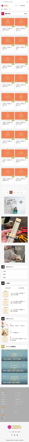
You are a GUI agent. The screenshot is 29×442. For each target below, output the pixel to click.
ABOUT (2, 392)
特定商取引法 (17, 399)
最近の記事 (8, 288)
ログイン (16, 5)
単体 (3, 31)
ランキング (3, 397)
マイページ (17, 397)
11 (17, 192)
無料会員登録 (22, 5)
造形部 (4, 274)
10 (14, 192)
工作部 (4, 271)
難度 (2, 411)
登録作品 (3, 394)
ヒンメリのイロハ (18, 392)
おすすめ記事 (21, 288)
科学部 (4, 277)
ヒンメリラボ (17, 394)
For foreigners (4, 403)
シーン (16, 409)
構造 (2, 409)
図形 (16, 411)
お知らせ (3, 399)
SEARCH (27, 2)
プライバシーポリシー (19, 401)
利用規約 (3, 401)
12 (21, 192)
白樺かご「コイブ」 (19, 403)
